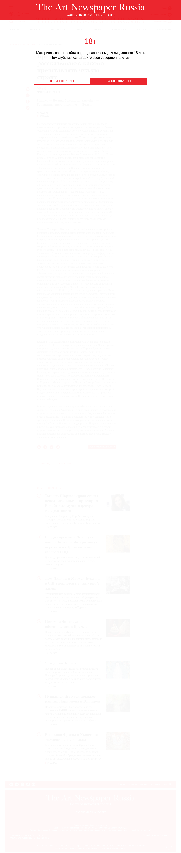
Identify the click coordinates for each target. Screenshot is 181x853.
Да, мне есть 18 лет (119, 81)
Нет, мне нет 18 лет (62, 81)
